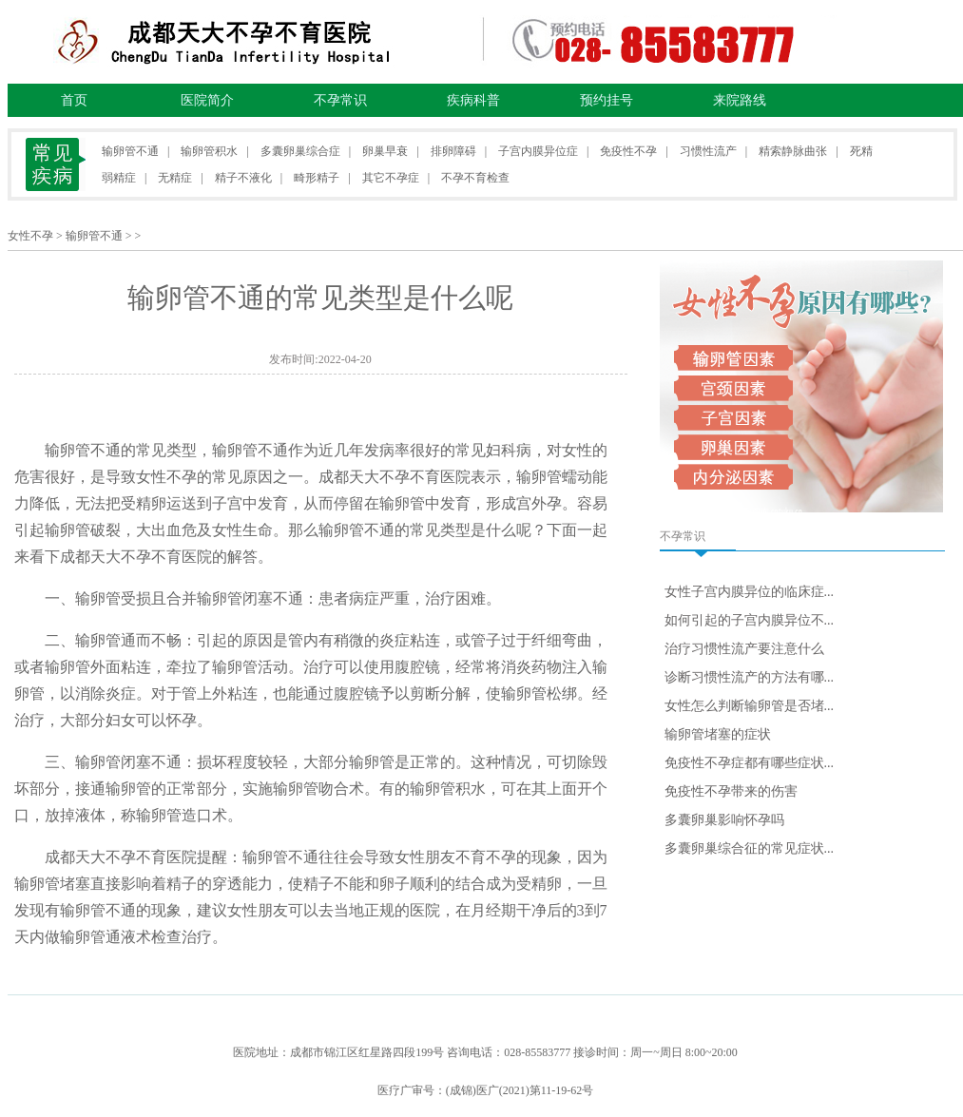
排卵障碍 (453, 151)
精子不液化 (243, 177)
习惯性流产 (708, 151)
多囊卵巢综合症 (300, 151)
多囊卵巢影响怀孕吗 (724, 820)
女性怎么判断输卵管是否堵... (749, 706)
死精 (861, 151)
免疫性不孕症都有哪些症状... (749, 763)
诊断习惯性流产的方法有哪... (749, 677)
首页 (74, 100)
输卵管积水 (209, 151)
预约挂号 (606, 100)
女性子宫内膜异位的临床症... (749, 592)
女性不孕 (30, 235)
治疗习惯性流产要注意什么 (744, 649)
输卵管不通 (130, 151)
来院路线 (739, 100)
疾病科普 (473, 100)
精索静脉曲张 (793, 151)
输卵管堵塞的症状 (717, 734)
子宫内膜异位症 (538, 151)
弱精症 (119, 177)
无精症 (175, 177)
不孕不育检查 (475, 177)
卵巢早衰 (385, 151)
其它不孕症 (390, 177)
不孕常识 (340, 100)
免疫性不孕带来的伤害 (731, 791)
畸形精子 (316, 177)
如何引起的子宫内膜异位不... (749, 620)
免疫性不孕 (628, 151)
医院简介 (207, 100)
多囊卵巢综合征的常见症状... (749, 848)
